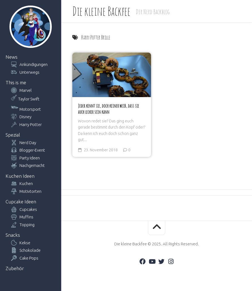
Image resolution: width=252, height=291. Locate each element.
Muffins (26, 216)
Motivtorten (30, 191)
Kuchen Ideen (20, 176)
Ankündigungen (33, 64)
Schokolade (30, 250)
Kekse (24, 242)
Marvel (25, 90)
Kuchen (26, 183)
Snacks (13, 235)
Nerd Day (27, 142)
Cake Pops (28, 258)
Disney (25, 116)
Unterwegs (29, 72)
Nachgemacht (32, 165)
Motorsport (30, 109)
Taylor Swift (28, 99)
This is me (16, 82)
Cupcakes (28, 209)
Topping (26, 224)
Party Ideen (29, 158)
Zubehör (15, 268)
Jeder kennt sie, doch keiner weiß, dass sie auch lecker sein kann (108, 109)
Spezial (13, 134)
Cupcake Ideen (21, 201)
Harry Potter (30, 124)
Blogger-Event (32, 150)
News (12, 57)
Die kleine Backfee (101, 11)
